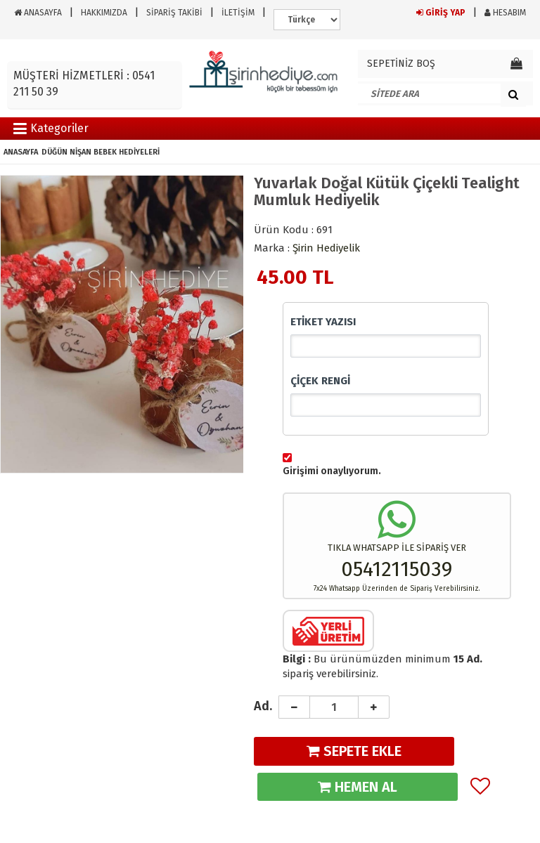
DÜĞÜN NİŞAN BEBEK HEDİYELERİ (100, 152)
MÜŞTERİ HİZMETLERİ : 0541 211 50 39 (84, 83)
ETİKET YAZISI (323, 321)
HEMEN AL (357, 786)
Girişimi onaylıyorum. (332, 471)
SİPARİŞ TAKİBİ (174, 13)
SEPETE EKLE (354, 751)
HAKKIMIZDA (104, 13)
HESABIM (505, 13)
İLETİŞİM (238, 13)
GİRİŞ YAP (440, 13)
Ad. (263, 706)
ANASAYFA (38, 13)
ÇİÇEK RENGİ (320, 380)
